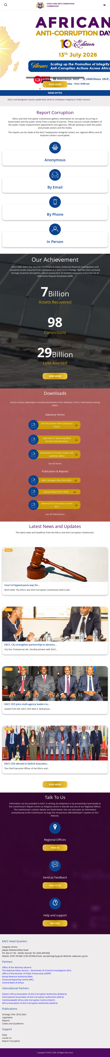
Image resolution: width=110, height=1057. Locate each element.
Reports (6, 1020)
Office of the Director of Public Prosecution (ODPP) (26, 973)
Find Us (55, 847)
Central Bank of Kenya (13, 982)
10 (70, 89)
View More (55, 376)
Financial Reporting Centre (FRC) (18, 979)
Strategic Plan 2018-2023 (14, 1014)
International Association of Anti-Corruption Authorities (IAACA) (33, 997)
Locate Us (6, 1038)
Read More (55, 84)
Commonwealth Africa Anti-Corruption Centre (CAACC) (28, 1000)
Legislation (7, 1017)
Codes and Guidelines (13, 1023)
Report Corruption (11, 1041)
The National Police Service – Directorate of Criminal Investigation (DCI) (36, 970)
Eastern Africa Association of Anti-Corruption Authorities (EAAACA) (34, 994)
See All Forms (55, 463)
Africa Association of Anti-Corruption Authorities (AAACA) (29, 1003)
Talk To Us (55, 885)
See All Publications (55, 514)
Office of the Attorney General (16, 967)
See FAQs (55, 923)
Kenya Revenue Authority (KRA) (17, 976)
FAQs (4, 1034)
